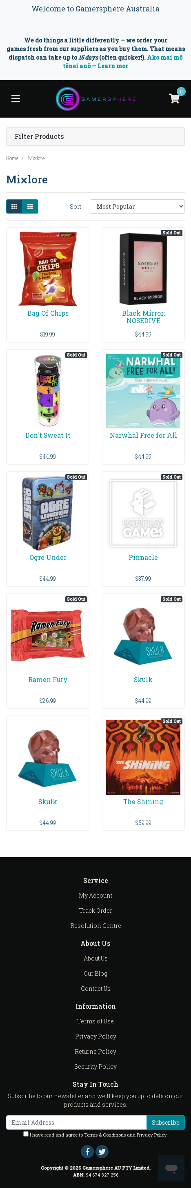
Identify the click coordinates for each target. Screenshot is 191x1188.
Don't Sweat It (48, 435)
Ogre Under (48, 557)
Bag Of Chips (48, 313)
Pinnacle (143, 557)
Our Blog (95, 973)
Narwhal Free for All (143, 435)
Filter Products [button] (39, 136)
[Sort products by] (137, 206)
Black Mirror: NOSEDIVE (143, 317)
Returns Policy (95, 1051)
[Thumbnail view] (14, 206)
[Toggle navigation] (15, 99)
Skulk (143, 679)
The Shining (143, 801)
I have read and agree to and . (95, 1134)
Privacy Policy (95, 1036)
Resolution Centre (95, 925)
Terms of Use (95, 1021)
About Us (96, 958)
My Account (95, 895)
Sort (75, 206)
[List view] (30, 206)
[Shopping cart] (174, 99)
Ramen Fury (48, 679)
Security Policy (95, 1066)
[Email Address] (76, 1122)
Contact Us (96, 988)
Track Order (95, 910)
